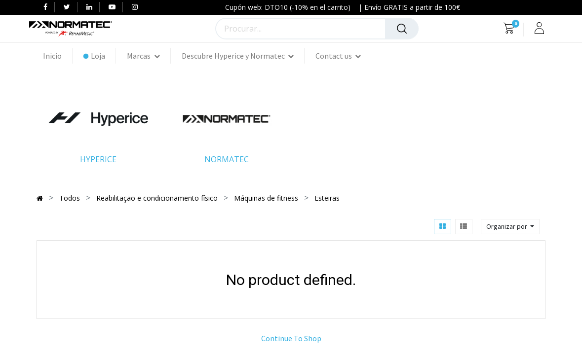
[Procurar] (402, 28)
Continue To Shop (291, 338)
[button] (510, 226)
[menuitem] (58, 56)
